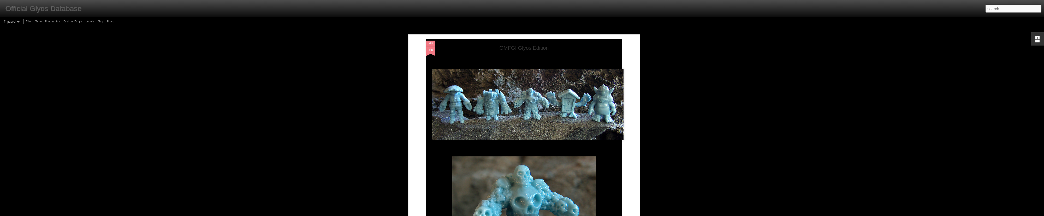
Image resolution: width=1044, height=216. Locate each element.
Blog (100, 21)
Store (110, 21)
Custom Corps (72, 21)
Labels (90, 21)
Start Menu (34, 21)
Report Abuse (559, 213)
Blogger (545, 213)
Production (52, 21)
